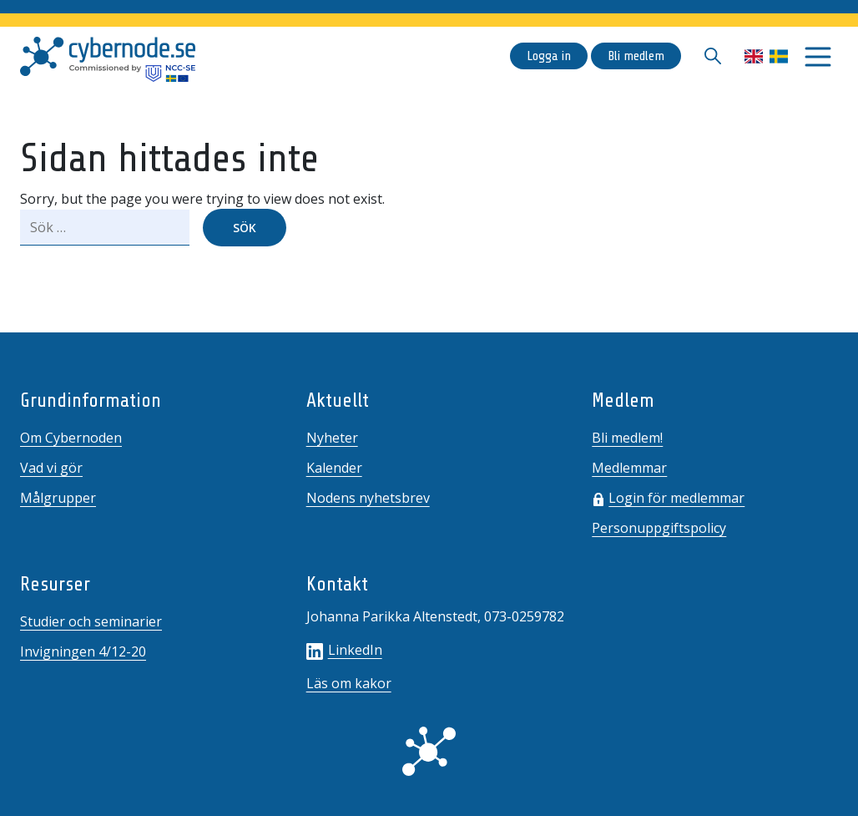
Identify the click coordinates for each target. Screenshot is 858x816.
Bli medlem (636, 55)
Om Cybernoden (71, 437)
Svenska (779, 56)
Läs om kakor (348, 683)
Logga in (549, 55)
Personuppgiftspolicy (659, 528)
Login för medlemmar (676, 498)
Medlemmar (629, 468)
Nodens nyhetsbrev (368, 498)
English (753, 56)
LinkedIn (344, 650)
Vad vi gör (51, 468)
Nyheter (332, 437)
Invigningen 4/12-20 (83, 651)
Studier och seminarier (91, 621)
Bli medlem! (627, 437)
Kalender (334, 468)
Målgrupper (58, 498)
